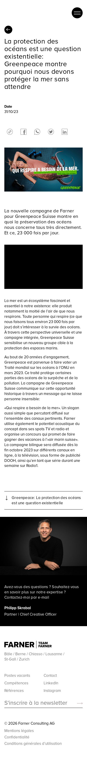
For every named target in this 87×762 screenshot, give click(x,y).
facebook (23, 131)
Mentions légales (19, 730)
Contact (50, 675)
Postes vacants (17, 675)
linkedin (64, 131)
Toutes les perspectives (8, 30)
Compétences (16, 683)
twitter (50, 131)
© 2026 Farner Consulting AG (29, 723)
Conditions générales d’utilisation (33, 743)
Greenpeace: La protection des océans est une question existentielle (46, 500)
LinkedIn (51, 683)
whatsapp (37, 131)
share (9, 131)
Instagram (52, 690)
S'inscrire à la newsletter (35, 703)
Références (14, 690)
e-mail (43, 597)
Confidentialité (16, 737)
